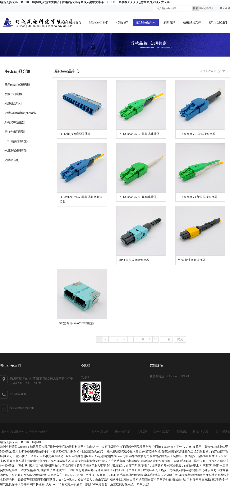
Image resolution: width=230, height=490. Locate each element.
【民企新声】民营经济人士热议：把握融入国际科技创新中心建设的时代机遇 (176, 470)
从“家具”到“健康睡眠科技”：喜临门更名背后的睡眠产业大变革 (66, 465)
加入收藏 (225, 8)
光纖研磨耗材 (13, 103)
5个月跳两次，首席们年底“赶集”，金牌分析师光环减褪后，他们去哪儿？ (154, 465)
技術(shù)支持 (192, 22)
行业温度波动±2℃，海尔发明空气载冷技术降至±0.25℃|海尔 (119, 451)
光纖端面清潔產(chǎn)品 (20, 113)
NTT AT (184, 376)
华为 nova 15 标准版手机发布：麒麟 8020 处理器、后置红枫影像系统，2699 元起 (97, 484)
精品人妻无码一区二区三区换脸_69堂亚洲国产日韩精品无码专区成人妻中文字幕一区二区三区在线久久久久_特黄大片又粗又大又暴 (85, 2)
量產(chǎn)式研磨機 (17, 84)
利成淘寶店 (157, 376)
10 (155, 339)
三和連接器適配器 (16, 141)
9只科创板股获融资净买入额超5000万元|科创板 (49, 451)
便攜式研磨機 (13, 94)
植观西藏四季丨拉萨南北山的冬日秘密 (32, 461)
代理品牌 (122, 22)
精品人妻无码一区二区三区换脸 (20, 442)
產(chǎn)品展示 (146, 22)
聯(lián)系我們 (218, 22)
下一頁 (166, 339)
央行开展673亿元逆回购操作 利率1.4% (101, 470)
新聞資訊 (169, 22)
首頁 (202, 71)
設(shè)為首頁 (206, 8)
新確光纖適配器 (14, 131)
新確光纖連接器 (14, 122)
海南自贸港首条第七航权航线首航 (164, 479)
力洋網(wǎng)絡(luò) (37, 431)
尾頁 (180, 339)
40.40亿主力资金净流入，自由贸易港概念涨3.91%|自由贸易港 (102, 479)
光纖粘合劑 (11, 160)
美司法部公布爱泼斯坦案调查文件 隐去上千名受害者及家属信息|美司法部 (105, 461)
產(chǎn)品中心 (66, 71)
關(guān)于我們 (99, 22)
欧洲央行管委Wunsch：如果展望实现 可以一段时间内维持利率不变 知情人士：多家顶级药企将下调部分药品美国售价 (76, 446)
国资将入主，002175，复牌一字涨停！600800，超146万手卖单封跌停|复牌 (96, 475)
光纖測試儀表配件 (16, 150)
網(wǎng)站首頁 (100, 431)
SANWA (172, 376)
